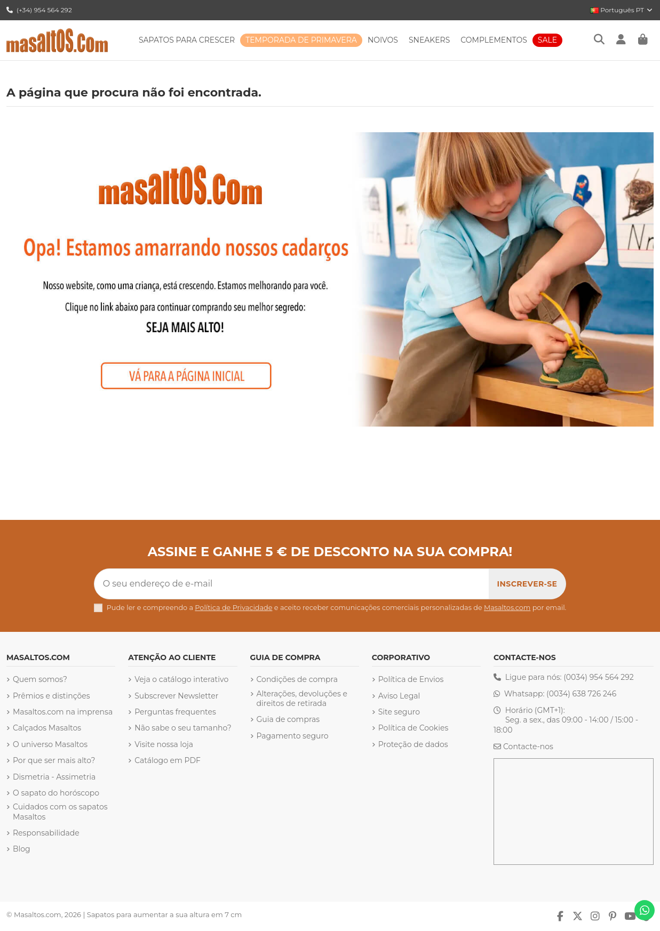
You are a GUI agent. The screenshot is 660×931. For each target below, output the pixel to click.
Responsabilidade (46, 833)
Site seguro (399, 712)
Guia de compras (288, 719)
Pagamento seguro (293, 736)
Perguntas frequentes (175, 712)
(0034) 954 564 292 (598, 677)
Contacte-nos (528, 746)
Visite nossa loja (163, 744)
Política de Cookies (413, 728)
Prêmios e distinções (51, 696)
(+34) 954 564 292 (39, 10)
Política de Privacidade (233, 608)
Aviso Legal (399, 696)
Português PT (622, 10)
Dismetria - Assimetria (54, 777)
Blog (21, 849)
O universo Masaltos (50, 744)
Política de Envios (411, 679)
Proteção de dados (413, 744)
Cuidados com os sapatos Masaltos (60, 811)
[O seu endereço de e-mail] (291, 584)
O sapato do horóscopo (56, 793)
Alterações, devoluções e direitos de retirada (302, 698)
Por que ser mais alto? (54, 760)
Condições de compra (297, 679)
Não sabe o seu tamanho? (183, 728)
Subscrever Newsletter (176, 696)
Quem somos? (40, 679)
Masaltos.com (507, 608)
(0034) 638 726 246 (581, 694)
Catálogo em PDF (167, 760)
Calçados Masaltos (47, 728)
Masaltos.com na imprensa (63, 712)
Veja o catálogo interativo (181, 679)
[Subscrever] (527, 584)
